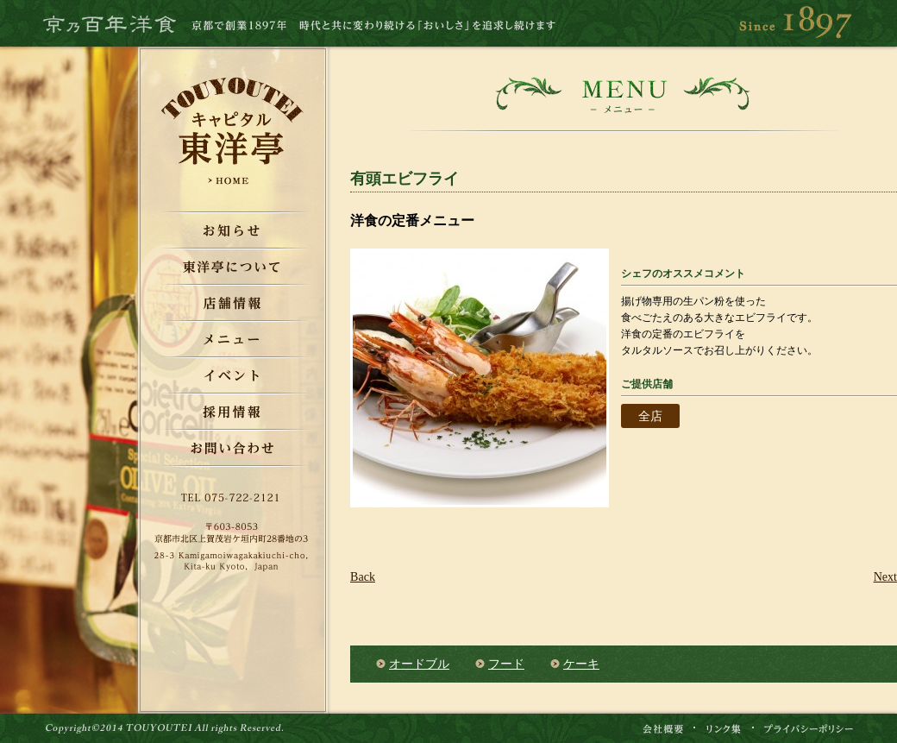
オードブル (419, 664)
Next (885, 576)
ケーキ (581, 664)
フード (506, 664)
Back (362, 576)
